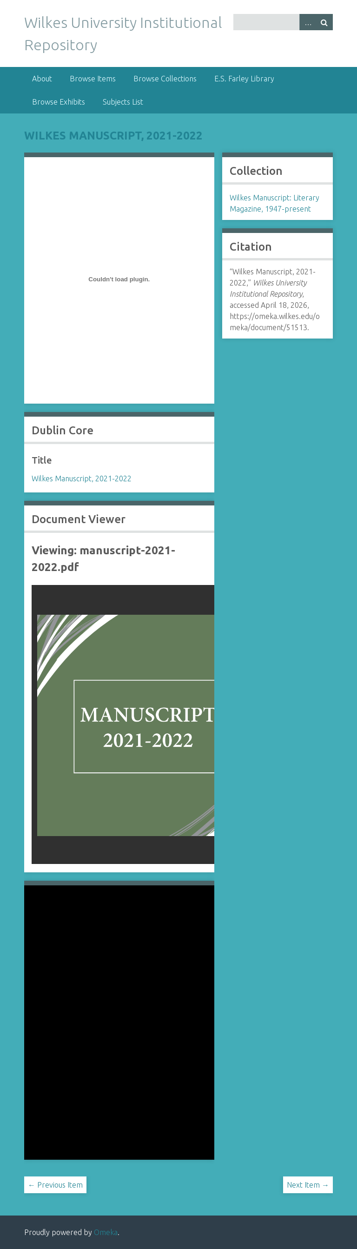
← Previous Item (55, 1185)
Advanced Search (307, 22)
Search (324, 22)
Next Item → (308, 1185)
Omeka (106, 1232)
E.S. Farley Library (244, 78)
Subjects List (123, 102)
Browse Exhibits (58, 102)
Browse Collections (165, 78)
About (42, 78)
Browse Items (93, 78)
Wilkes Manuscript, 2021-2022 (113, 135)
